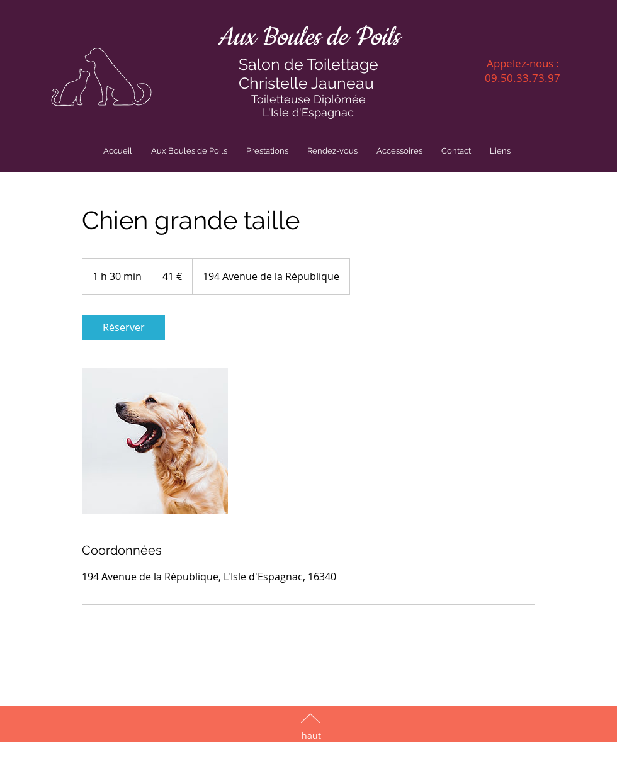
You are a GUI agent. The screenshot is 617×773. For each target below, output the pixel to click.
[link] (123, 327)
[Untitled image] (155, 441)
